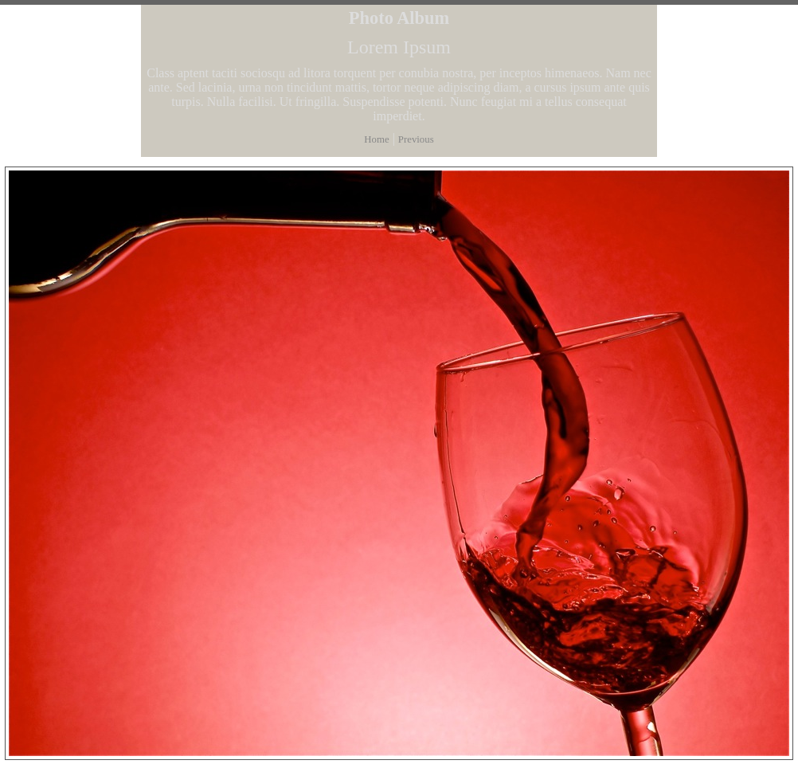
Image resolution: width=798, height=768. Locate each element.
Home (376, 139)
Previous (416, 139)
